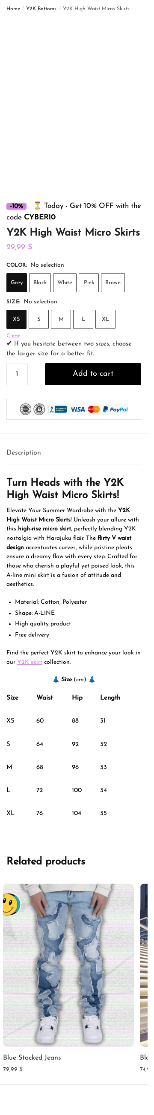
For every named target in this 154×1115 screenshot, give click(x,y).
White (64, 282)
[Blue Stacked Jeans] (68, 965)
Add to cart (93, 374)
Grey (17, 282)
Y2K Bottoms (41, 9)
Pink (89, 282)
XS (16, 319)
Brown (113, 282)
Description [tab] (23, 452)
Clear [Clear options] (13, 336)
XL (105, 319)
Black (40, 282)
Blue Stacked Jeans (32, 1057)
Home (13, 9)
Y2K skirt (29, 662)
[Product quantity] (17, 374)
